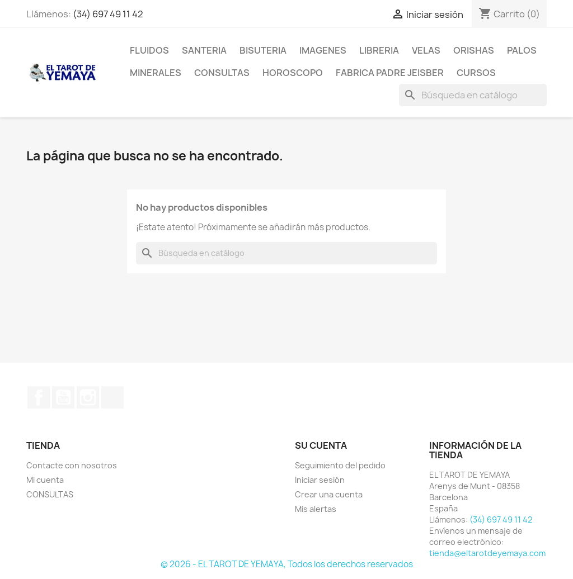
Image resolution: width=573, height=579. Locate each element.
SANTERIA (204, 50)
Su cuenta (321, 445)
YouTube (63, 397)
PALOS (522, 50)
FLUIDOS (149, 50)
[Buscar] (473, 95)
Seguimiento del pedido (340, 465)
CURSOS (476, 73)
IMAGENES (322, 50)
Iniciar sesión (320, 479)
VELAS (426, 50)
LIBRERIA (379, 50)
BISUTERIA (262, 50)
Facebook (38, 397)
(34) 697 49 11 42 (108, 14)
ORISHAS (473, 50)
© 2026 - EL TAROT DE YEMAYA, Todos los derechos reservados (287, 564)
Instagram (88, 397)
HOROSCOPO (292, 73)
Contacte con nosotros (71, 465)
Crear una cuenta (329, 494)
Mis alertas (315, 509)
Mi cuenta (45, 479)
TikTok (112, 397)
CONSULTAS (222, 73)
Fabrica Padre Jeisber (390, 73)
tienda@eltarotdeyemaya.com (487, 553)
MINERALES (155, 73)
